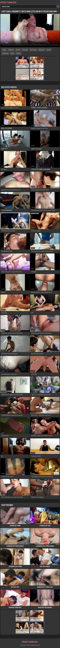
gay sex (12, 50)
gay (5, 50)
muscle (26, 50)
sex (13, 53)
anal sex (6, 53)
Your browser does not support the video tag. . (30, 30)
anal (19, 50)
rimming (34, 50)
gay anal (42, 50)
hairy (19, 53)
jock (50, 50)
